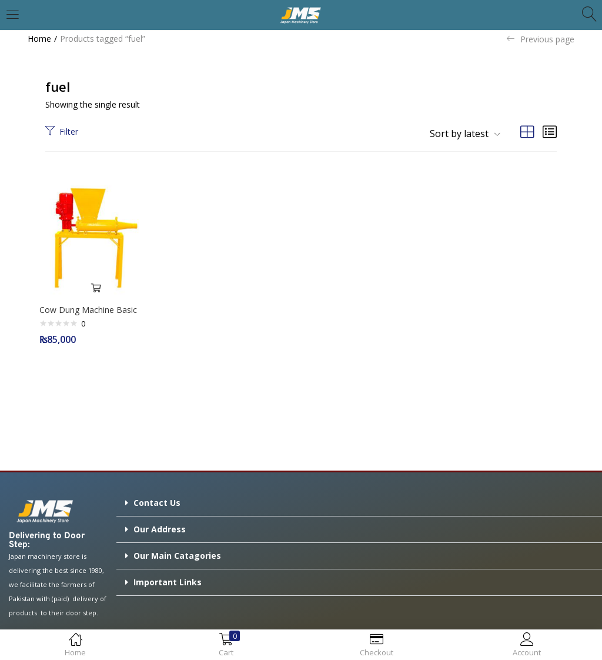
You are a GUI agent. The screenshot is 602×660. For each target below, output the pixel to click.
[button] (460, 133)
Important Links (167, 579)
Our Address (159, 526)
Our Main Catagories (177, 552)
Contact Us (156, 499)
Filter (61, 131)
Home (39, 38)
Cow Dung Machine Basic (91, 306)
